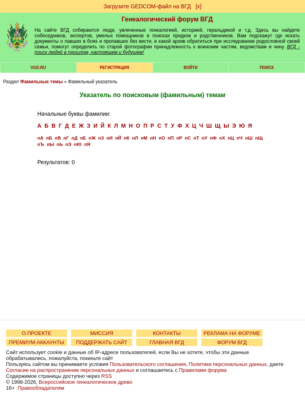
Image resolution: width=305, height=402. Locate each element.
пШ (249, 137)
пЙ (118, 137)
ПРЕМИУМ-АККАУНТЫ (36, 342)
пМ (144, 137)
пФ (213, 137)
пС (188, 137)
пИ (109, 137)
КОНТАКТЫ (167, 333)
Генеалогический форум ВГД (167, 19)
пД (74, 137)
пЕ (83, 137)
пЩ (259, 137)
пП (171, 137)
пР (179, 137)
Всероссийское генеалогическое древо (86, 382)
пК (126, 137)
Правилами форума (203, 370)
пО (161, 137)
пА (40, 137)
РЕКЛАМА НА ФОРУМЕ (231, 333)
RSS (106, 376)
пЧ (239, 137)
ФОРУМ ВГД (232, 342)
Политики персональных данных (228, 364)
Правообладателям (40, 388)
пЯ (87, 144)
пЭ (68, 144)
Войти (190, 67)
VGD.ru (38, 67)
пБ (49, 137)
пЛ (135, 137)
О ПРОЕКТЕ (36, 333)
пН (153, 137)
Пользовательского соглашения (148, 364)
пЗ (101, 137)
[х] (198, 6)
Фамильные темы (41, 81)
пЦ (231, 137)
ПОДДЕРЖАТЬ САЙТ (101, 342)
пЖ (92, 137)
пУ (204, 137)
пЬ (60, 144)
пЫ (50, 144)
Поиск (267, 67)
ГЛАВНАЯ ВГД (167, 342)
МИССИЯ (101, 333)
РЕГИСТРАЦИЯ (114, 67)
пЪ (40, 144)
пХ (222, 137)
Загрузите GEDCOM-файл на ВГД (147, 6)
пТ (196, 137)
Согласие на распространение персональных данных (70, 370)
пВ (58, 137)
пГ (66, 137)
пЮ (77, 144)
